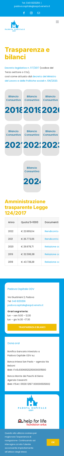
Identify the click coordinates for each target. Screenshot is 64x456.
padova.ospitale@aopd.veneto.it (32, 6)
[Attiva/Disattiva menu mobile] (57, 21)
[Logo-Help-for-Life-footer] (32, 420)
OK (53, 442)
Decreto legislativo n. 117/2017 (22, 67)
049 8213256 (19, 301)
